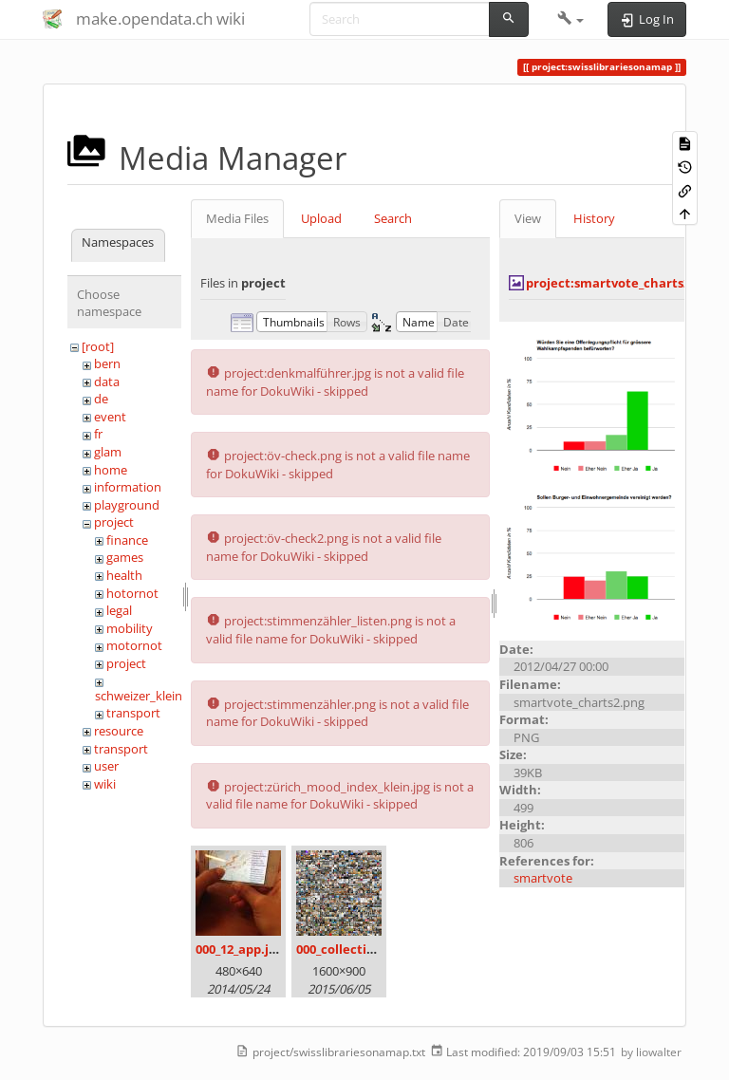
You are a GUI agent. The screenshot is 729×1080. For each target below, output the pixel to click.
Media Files (237, 218)
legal (119, 610)
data (107, 381)
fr (98, 433)
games (124, 557)
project (114, 522)
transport (133, 712)
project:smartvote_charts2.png (621, 282)
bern (107, 363)
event (110, 416)
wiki (105, 783)
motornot (134, 645)
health (124, 575)
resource (118, 730)
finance (127, 540)
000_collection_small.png (371, 949)
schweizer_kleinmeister (160, 695)
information (127, 486)
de (101, 398)
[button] (571, 19)
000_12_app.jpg (239, 949)
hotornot (132, 593)
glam (108, 451)
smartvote (543, 877)
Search (393, 218)
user (106, 765)
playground (126, 504)
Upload (321, 218)
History (594, 218)
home (110, 469)
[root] (98, 346)
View (527, 218)
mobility (129, 628)
